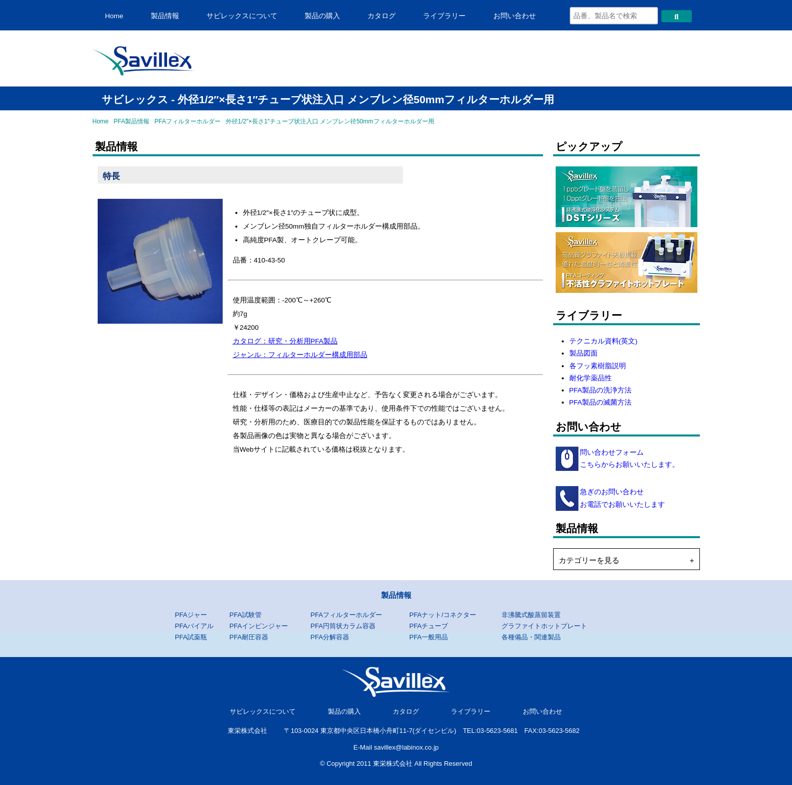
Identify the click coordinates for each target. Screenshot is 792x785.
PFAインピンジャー (258, 626)
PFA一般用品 (428, 637)
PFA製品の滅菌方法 (600, 402)
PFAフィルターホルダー (187, 121)
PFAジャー (191, 615)
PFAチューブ (428, 626)
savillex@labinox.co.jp (406, 747)
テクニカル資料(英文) (603, 341)
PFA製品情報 (132, 121)
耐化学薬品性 (590, 378)
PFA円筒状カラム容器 (343, 626)
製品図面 (583, 353)
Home (114, 16)
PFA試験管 (245, 615)
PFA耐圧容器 (248, 637)
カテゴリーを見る (589, 560)
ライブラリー (444, 16)
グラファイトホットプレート (544, 626)
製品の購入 (322, 16)
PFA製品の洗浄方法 (600, 390)
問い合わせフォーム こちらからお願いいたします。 (629, 458)
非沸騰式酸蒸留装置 (531, 615)
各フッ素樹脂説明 (597, 366)
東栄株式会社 (247, 730)
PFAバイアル (194, 626)
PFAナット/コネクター (442, 615)
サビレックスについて (241, 16)
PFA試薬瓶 (191, 637)
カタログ (381, 16)
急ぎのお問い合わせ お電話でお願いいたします (621, 498)
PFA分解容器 (329, 637)
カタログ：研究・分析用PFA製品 (285, 341)
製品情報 (165, 16)
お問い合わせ (514, 16)
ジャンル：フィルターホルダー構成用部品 (300, 355)
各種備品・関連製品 (531, 637)
